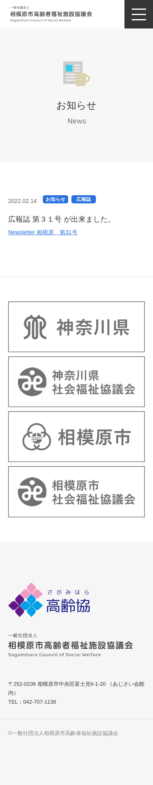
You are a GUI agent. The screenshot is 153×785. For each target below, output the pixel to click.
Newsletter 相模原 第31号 (43, 232)
